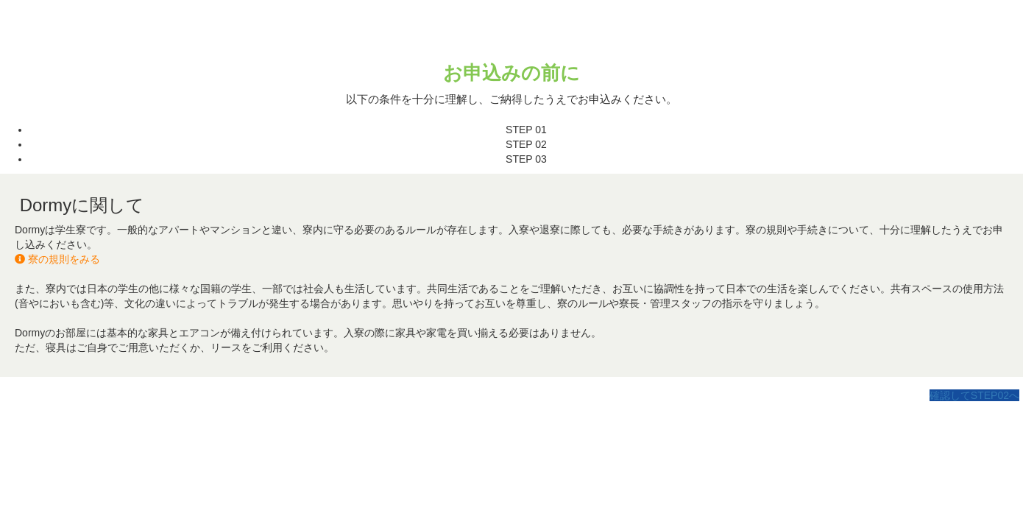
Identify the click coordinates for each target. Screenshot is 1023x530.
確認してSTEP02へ (974, 395)
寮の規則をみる (57, 259)
